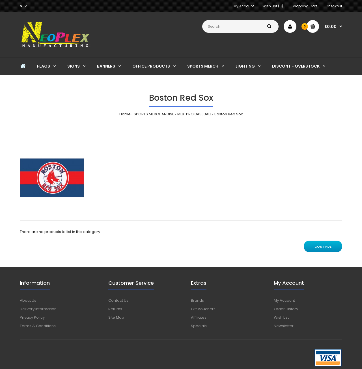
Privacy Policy (32, 317)
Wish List (281, 317)
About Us (28, 300)
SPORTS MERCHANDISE (154, 114)
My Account (244, 6)
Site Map (116, 317)
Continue (322, 246)
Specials (199, 326)
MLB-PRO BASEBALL (194, 114)
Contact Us (118, 300)
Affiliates (198, 317)
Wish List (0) (272, 6)
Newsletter (284, 326)
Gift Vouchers (203, 309)
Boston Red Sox (228, 114)
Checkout (334, 6)
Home (125, 114)
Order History (286, 309)
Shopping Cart (304, 6)
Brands (197, 300)
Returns (115, 309)
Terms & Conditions (38, 326)
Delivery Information (38, 309)
